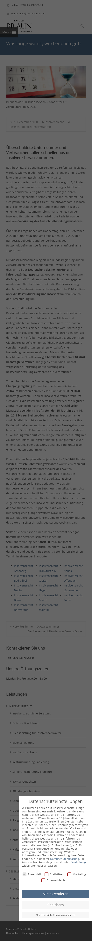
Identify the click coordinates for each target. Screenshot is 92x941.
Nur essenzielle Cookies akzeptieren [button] (55, 915)
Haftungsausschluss (33, 933)
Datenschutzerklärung (64, 859)
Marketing (76, 874)
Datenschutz (13, 933)
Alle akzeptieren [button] (55, 893)
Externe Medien (54, 880)
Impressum (53, 933)
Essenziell (32, 874)
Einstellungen (79, 862)
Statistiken (54, 874)
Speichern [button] (55, 904)
